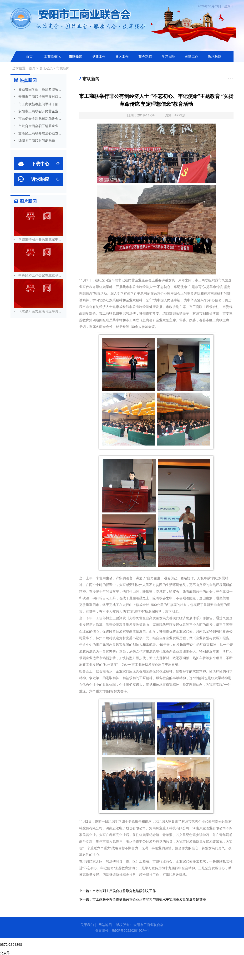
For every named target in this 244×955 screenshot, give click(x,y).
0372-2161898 (11, 944)
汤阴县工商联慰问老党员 (34, 140)
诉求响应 (214, 56)
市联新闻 (75, 56)
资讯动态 (46, 68)
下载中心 (38, 163)
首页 (29, 56)
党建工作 (99, 56)
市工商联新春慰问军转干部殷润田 (38, 104)
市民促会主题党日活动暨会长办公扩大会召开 (38, 118)
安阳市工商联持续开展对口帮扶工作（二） (38, 96)
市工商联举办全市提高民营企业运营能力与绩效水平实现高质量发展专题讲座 (149, 899)
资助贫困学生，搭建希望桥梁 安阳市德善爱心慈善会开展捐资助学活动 (38, 89)
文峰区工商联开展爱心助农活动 (38, 133)
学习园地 (168, 56)
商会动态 (145, 56)
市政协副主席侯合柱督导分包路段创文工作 (124, 890)
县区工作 (122, 56)
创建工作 (191, 56)
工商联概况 (52, 56)
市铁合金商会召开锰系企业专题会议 (38, 126)
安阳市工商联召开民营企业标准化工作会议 (38, 111)
